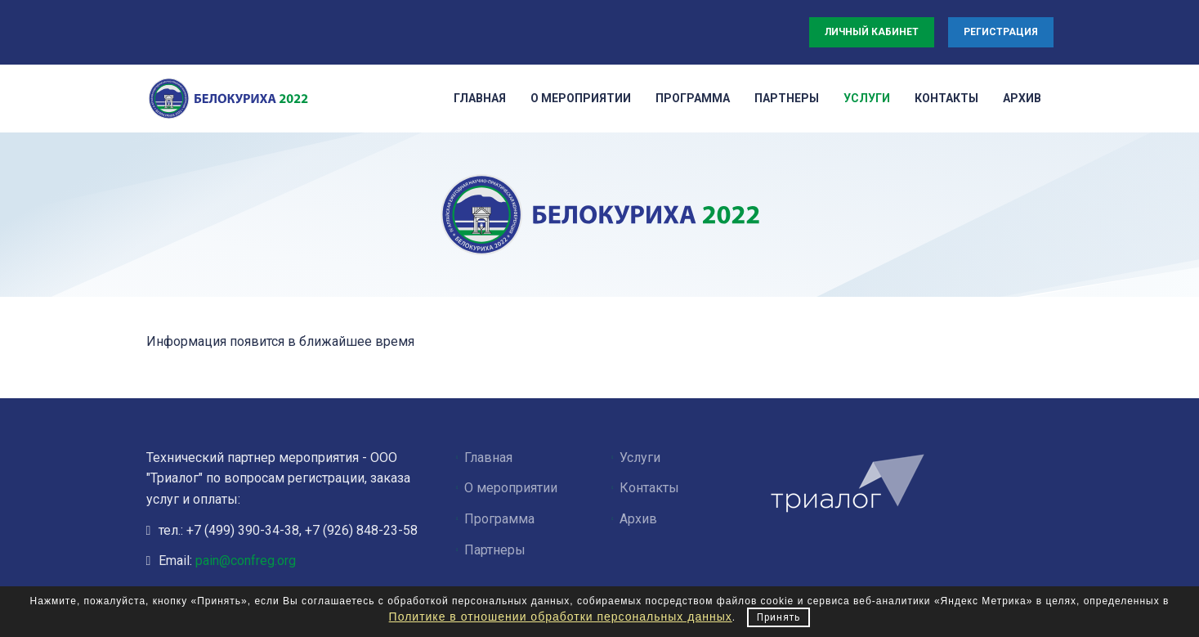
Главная (488, 457)
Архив (638, 519)
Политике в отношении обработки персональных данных (560, 616)
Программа (499, 519)
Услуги (640, 457)
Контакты (649, 488)
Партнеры (495, 550)
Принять (778, 617)
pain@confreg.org (245, 560)
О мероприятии (510, 488)
